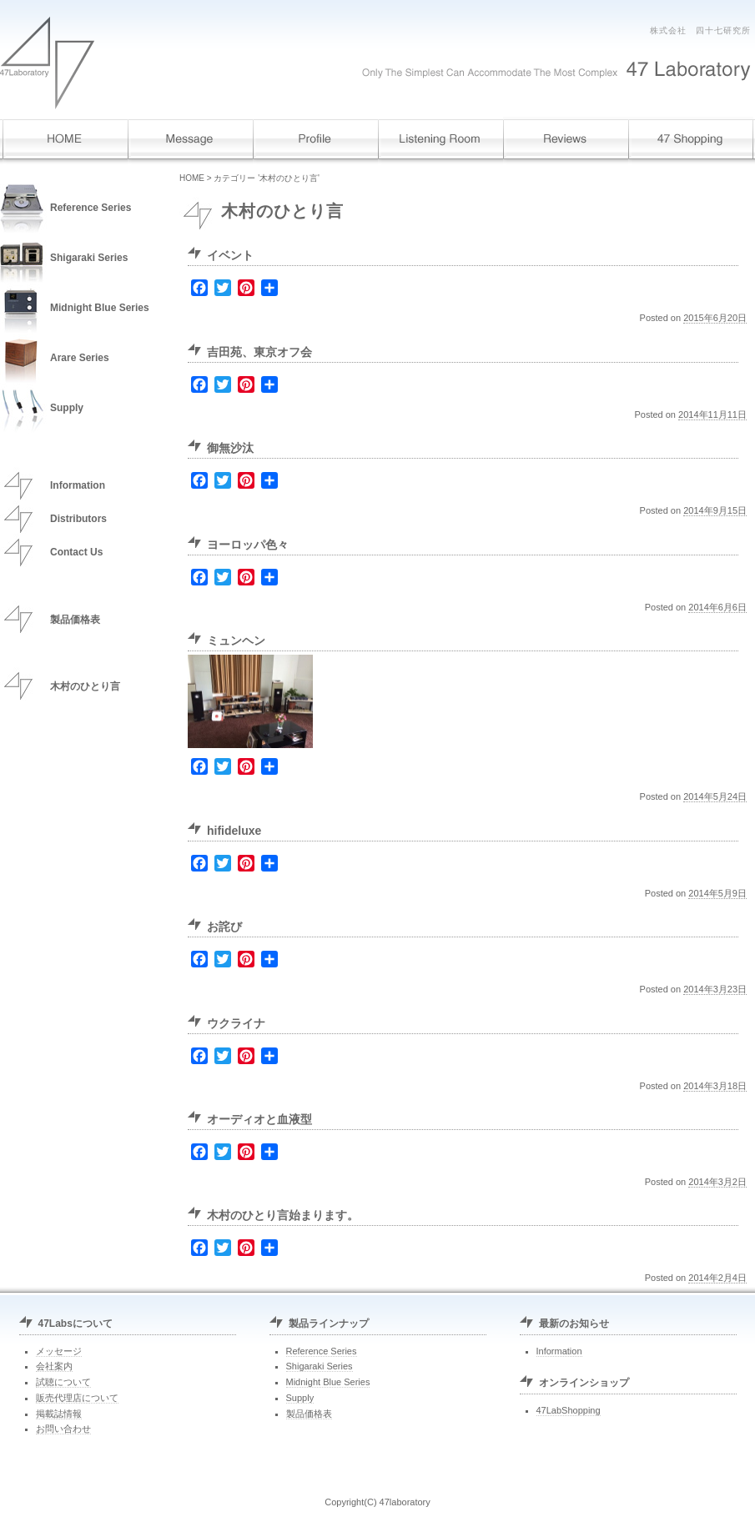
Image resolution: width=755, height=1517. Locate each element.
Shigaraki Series (89, 258)
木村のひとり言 (85, 686)
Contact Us (76, 552)
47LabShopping (568, 1410)
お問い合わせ (63, 1429)
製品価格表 (75, 619)
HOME (191, 178)
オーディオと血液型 (259, 1119)
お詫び (224, 926)
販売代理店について (77, 1398)
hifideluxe (234, 830)
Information (77, 485)
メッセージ (59, 1351)
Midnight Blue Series (99, 308)
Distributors (78, 519)
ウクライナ (236, 1023)
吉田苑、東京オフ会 (259, 352)
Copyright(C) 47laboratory (377, 1502)
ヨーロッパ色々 (248, 544)
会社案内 (54, 1366)
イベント (230, 255)
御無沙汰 (230, 448)
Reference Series (90, 207)
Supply (66, 408)
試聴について (63, 1382)
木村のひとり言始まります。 (283, 1215)
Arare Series (79, 358)
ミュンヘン (236, 640)
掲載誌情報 (59, 1414)
